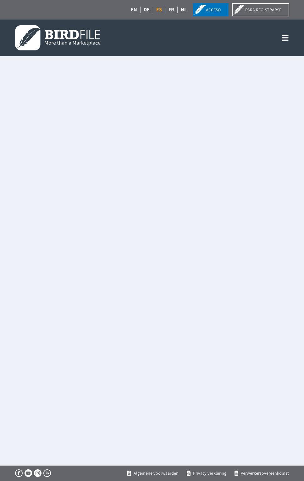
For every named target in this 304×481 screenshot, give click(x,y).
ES (159, 9)
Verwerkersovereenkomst (265, 473)
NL (184, 9)
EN (134, 9)
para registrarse (263, 10)
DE (147, 9)
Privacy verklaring (209, 473)
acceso (213, 10)
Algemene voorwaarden (156, 473)
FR (171, 9)
